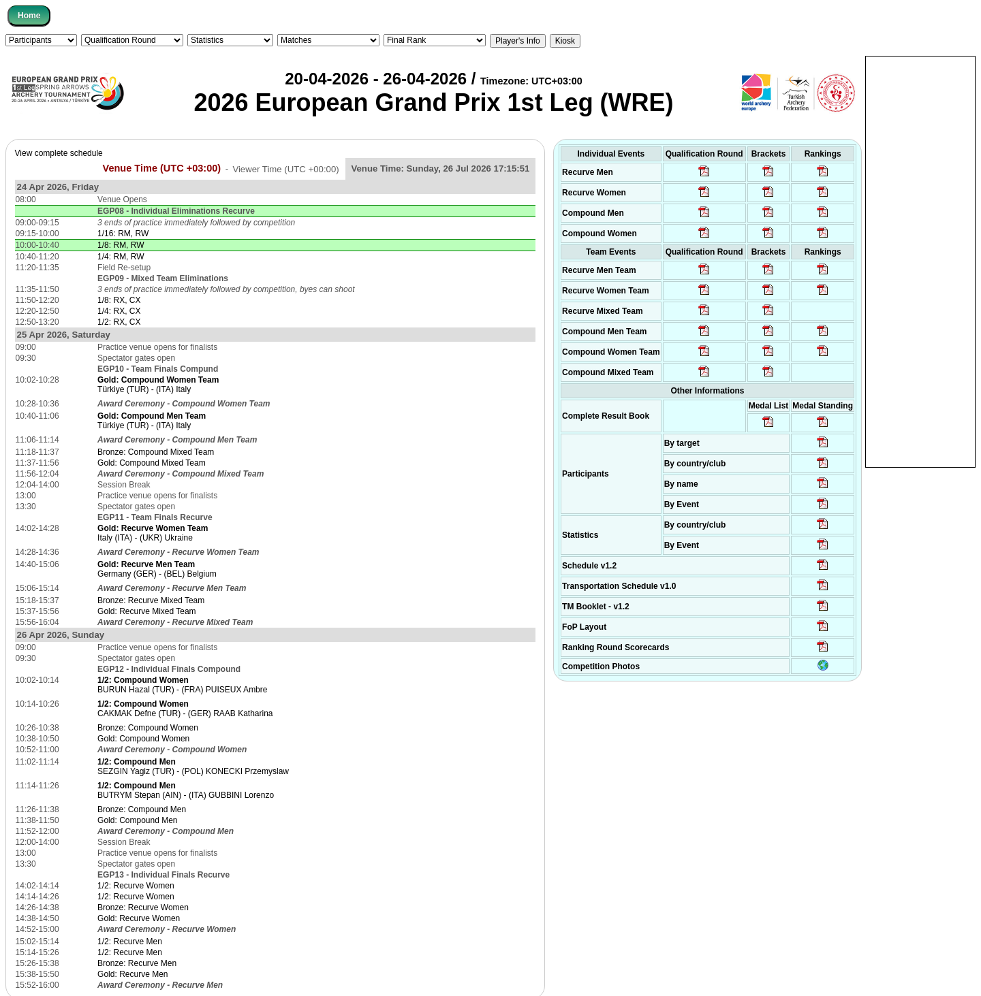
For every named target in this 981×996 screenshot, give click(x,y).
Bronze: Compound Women (147, 728)
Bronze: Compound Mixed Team (155, 452)
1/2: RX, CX (118, 322)
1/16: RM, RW (123, 233)
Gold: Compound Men (137, 820)
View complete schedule (59, 153)
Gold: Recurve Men (132, 974)
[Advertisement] (920, 261)
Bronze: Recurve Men (136, 963)
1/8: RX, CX (118, 300)
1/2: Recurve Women (135, 885)
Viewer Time (285, 168)
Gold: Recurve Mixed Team (146, 611)
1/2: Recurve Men (129, 941)
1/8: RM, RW (120, 245)
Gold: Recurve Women (138, 918)
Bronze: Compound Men (141, 809)
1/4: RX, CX (118, 311)
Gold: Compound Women (143, 738)
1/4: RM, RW (120, 256)
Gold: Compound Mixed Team (151, 463)
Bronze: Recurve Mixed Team (150, 600)
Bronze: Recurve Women (143, 907)
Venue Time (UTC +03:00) (162, 168)
